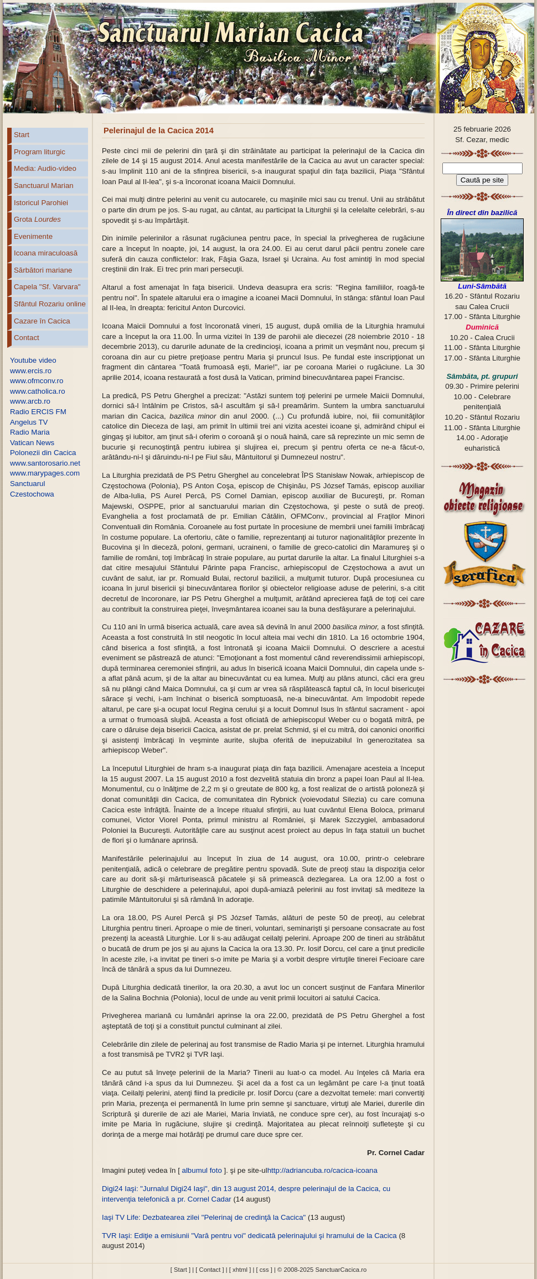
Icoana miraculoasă (46, 253)
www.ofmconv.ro (36, 381)
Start (21, 134)
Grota (37, 219)
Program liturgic (39, 152)
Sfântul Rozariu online (50, 304)
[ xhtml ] (240, 1269)
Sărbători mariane (43, 270)
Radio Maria (30, 432)
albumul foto (202, 1170)
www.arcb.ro (30, 401)
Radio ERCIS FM (38, 412)
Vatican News (32, 442)
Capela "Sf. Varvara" (47, 287)
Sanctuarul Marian (44, 185)
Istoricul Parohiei (41, 203)
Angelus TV (29, 422)
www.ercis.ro (30, 371)
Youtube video (33, 360)
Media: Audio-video (45, 168)
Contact (26, 337)
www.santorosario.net (45, 463)
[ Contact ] (209, 1269)
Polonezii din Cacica (43, 452)
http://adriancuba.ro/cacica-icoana (322, 1170)
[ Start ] (180, 1269)
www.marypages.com (45, 473)
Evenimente (33, 236)
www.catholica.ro (37, 391)
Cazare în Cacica (42, 321)
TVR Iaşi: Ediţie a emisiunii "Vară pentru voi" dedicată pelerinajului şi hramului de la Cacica (250, 1235)
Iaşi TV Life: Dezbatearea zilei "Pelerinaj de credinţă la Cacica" (204, 1217)
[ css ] (264, 1269)
